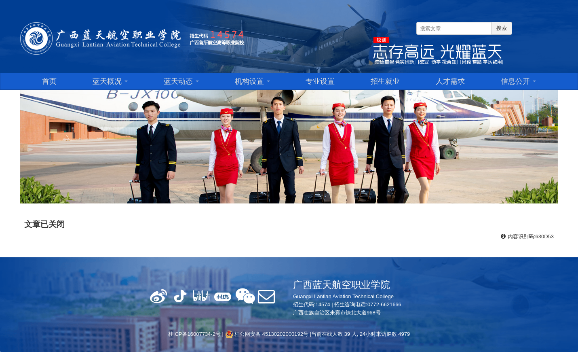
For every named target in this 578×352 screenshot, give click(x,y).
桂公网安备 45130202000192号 (266, 334)
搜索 (501, 28)
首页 (49, 81)
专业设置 (320, 81)
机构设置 (252, 81)
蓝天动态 (181, 81)
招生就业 (385, 81)
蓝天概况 (110, 81)
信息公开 (518, 81)
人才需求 (450, 81)
